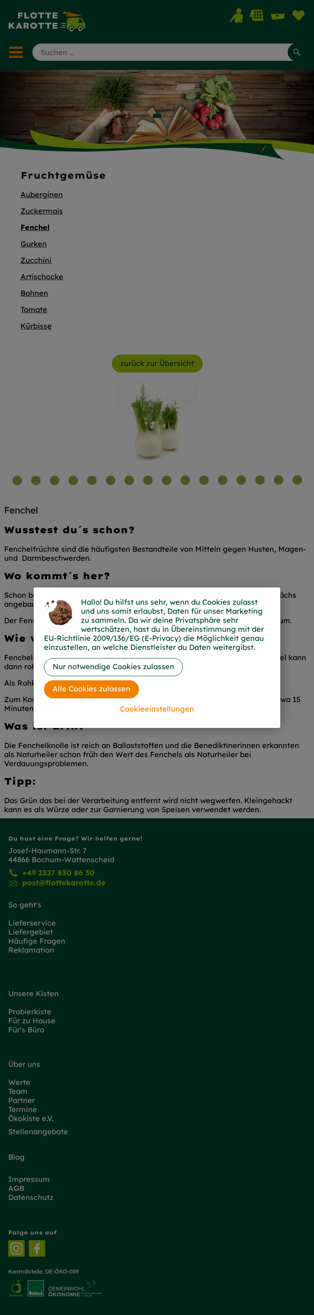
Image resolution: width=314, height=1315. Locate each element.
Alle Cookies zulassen (91, 688)
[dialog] (157, 657)
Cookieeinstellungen (157, 709)
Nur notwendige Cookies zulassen (113, 666)
